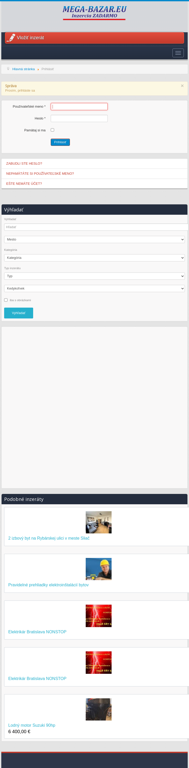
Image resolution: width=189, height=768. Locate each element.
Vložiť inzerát (30, 37)
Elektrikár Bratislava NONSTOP (37, 632)
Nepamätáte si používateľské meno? (40, 173)
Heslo (40, 118)
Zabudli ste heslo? (24, 163)
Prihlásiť (60, 142)
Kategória (10, 249)
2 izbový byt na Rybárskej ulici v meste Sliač (49, 538)
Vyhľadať (10, 219)
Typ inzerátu (12, 268)
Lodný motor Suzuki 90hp (31, 725)
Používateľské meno (29, 106)
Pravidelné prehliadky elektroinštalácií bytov (48, 585)
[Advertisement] (94, 406)
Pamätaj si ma (35, 130)
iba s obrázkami (20, 299)
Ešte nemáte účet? (24, 184)
